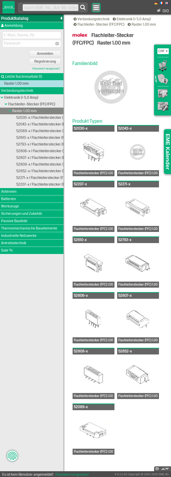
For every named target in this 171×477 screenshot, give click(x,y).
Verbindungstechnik (91, 19)
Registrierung (45, 61)
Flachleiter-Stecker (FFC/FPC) (99, 24)
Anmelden (45, 53)
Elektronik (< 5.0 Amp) (132, 19)
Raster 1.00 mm (142, 24)
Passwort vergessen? (46, 68)
